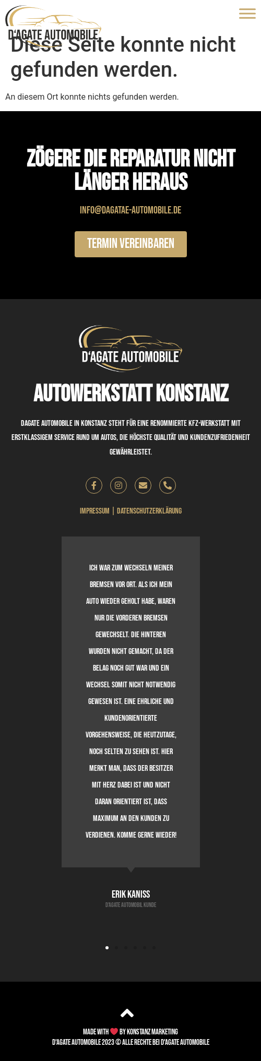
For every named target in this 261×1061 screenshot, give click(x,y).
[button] (107, 947)
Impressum (95, 511)
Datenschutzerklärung (149, 511)
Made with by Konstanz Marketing (130, 1032)
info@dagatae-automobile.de (130, 210)
